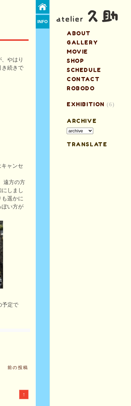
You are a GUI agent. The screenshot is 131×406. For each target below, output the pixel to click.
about (79, 33)
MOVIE (77, 51)
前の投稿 (18, 367)
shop (75, 60)
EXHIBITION (86, 104)
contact (83, 79)
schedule (84, 70)
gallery (82, 42)
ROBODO (81, 88)
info (42, 21)
